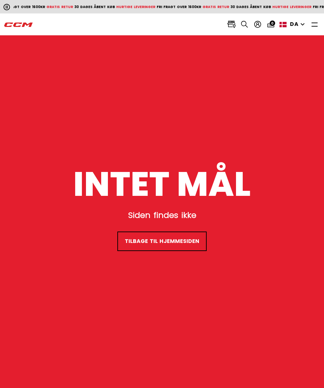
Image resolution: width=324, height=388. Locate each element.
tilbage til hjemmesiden (162, 241)
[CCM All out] (18, 25)
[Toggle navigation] (314, 24)
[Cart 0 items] (271, 24)
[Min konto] (258, 24)
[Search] (245, 24)
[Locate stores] (231, 24)
